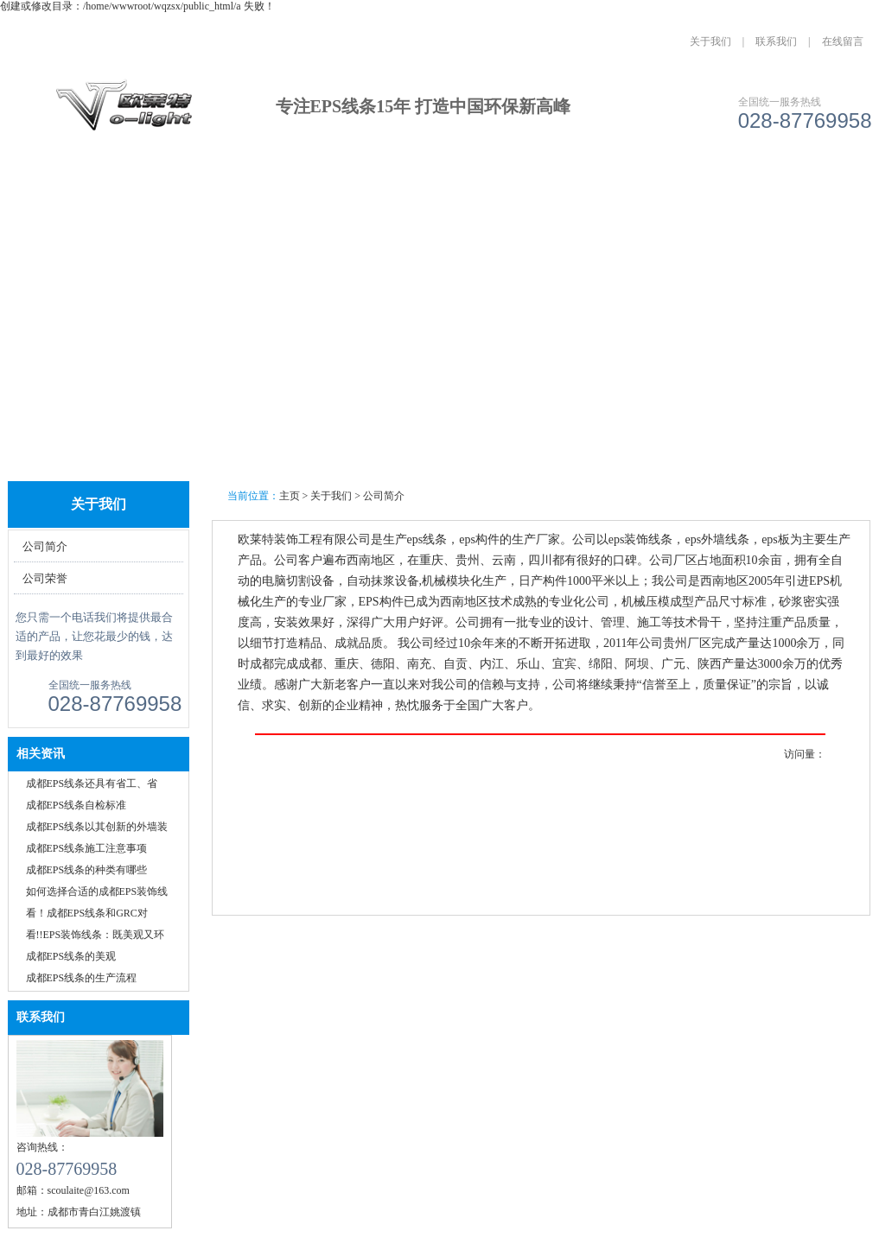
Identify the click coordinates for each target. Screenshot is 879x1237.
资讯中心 (441, 187)
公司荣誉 (44, 578)
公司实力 (537, 187)
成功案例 (345, 187)
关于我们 (710, 41)
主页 (289, 496)
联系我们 (776, 41)
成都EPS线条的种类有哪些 (87, 870)
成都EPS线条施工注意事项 (87, 848)
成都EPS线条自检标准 (76, 805)
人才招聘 (633, 187)
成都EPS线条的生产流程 (81, 978)
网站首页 (57, 187)
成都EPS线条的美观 (71, 956)
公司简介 (44, 546)
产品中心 (249, 187)
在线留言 (842, 41)
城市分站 (729, 187)
